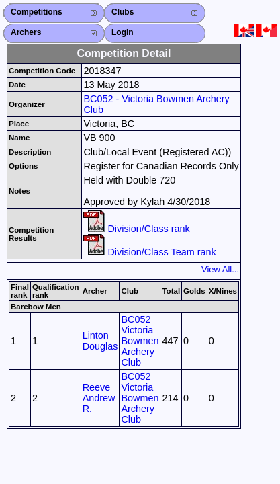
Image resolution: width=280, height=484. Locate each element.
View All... (220, 269)
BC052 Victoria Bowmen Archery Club (139, 341)
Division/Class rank (136, 228)
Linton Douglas (100, 341)
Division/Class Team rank (149, 252)
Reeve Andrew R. (99, 398)
